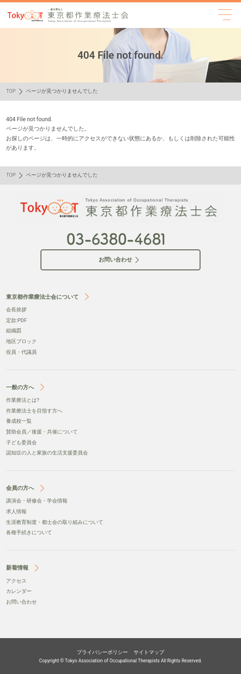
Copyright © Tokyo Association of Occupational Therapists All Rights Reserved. (120, 660)
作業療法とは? (22, 400)
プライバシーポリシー (102, 652)
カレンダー (19, 591)
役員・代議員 (21, 352)
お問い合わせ (21, 602)
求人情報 (16, 512)
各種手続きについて (29, 533)
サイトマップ (149, 652)
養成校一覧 (19, 421)
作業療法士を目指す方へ (34, 411)
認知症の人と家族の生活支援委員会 (47, 453)
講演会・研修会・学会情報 (36, 501)
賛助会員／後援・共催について (42, 432)
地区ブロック (21, 341)
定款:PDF (16, 320)
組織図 (13, 331)
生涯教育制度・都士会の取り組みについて (54, 522)
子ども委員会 (21, 443)
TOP (11, 91)
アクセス (16, 581)
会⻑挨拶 (16, 310)
